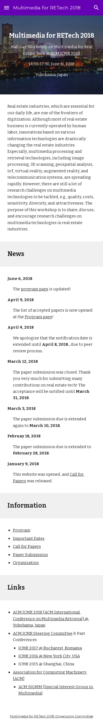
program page (34, 289)
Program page (38, 316)
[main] (51, 55)
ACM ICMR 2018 (65, 53)
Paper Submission (30, 554)
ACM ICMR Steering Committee (43, 633)
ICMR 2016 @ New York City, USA (49, 656)
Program (21, 530)
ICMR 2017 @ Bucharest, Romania (50, 648)
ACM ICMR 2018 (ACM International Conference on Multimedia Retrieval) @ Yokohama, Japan (51, 619)
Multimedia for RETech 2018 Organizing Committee (51, 716)
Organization (26, 562)
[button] (6, 7)
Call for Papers (27, 546)
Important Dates (28, 538)
